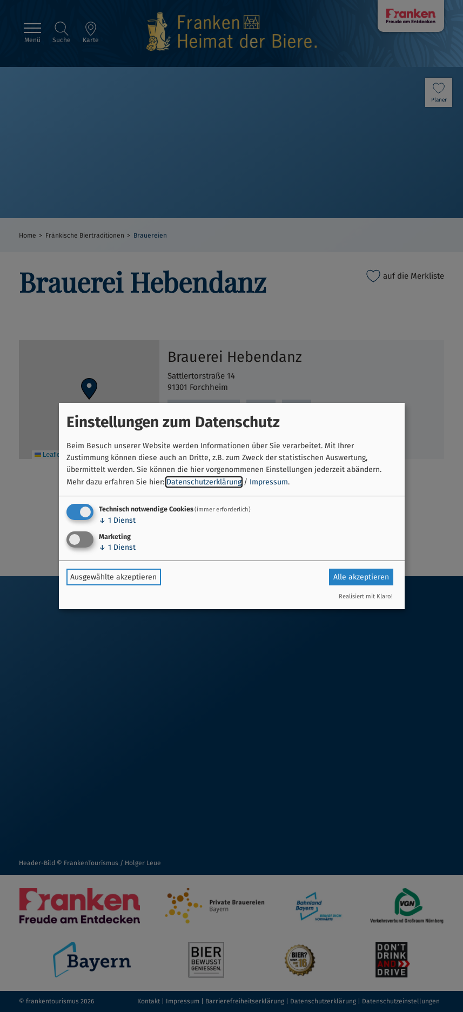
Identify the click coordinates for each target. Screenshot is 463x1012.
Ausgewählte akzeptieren (113, 577)
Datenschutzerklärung (203, 482)
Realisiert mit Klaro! (366, 596)
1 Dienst (117, 520)
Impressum (269, 482)
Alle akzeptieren (361, 577)
